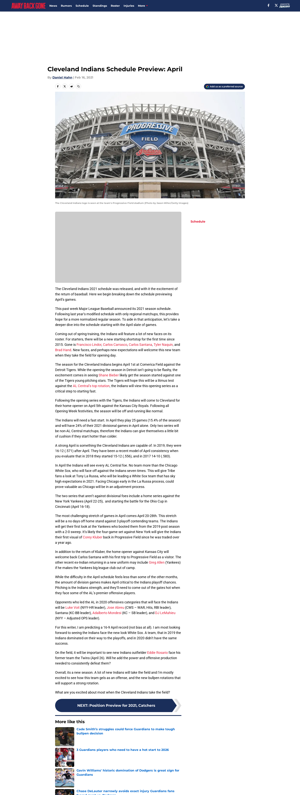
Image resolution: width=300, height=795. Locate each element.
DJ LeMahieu (165, 613)
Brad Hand (63, 350)
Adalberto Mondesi (106, 613)
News (53, 5)
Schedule (82, 5)
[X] (276, 5)
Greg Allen (157, 562)
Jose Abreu (115, 607)
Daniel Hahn (62, 77)
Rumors (66, 5)
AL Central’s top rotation (91, 386)
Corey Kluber (92, 537)
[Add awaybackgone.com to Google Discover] (224, 86)
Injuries (129, 5)
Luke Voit (72, 607)
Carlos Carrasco (115, 345)
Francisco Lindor (89, 345)
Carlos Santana (140, 345)
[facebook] (268, 5)
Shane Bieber (109, 375)
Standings (100, 5)
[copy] (78, 86)
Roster (115, 5)
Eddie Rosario (157, 653)
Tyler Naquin (163, 345)
